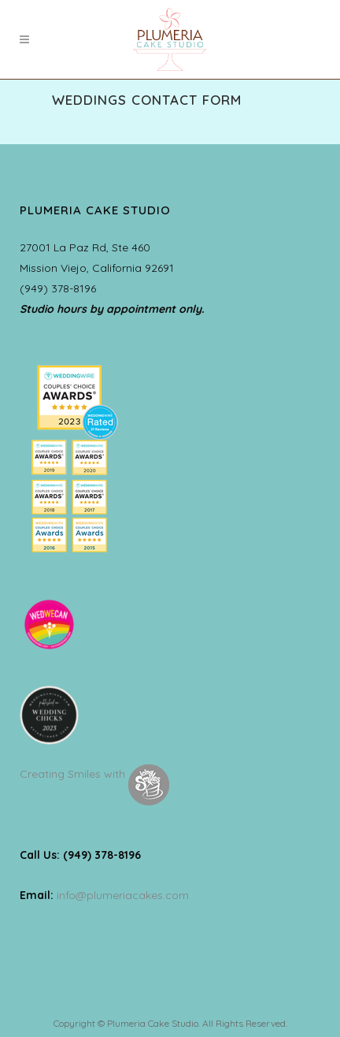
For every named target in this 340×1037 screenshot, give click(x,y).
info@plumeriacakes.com (123, 895)
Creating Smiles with (94, 774)
